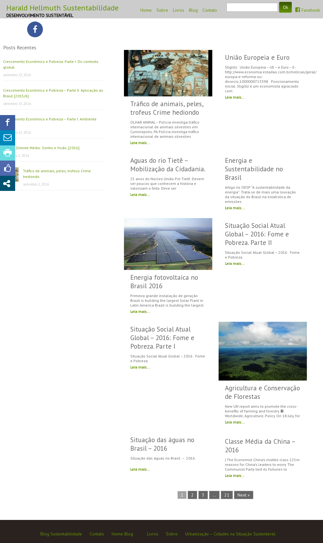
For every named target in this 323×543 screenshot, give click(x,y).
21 (226, 495)
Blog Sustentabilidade (61, 534)
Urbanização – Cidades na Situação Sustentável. (230, 534)
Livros (178, 10)
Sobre (162, 10)
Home (146, 10)
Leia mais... (140, 142)
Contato (210, 10)
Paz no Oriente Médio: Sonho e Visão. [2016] (41, 147)
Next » (244, 495)
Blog (193, 10)
